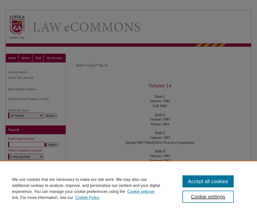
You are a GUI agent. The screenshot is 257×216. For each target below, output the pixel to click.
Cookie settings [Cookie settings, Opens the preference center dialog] (208, 196)
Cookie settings (141, 191)
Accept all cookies (208, 181)
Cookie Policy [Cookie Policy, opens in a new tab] (87, 197)
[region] (128, 188)
